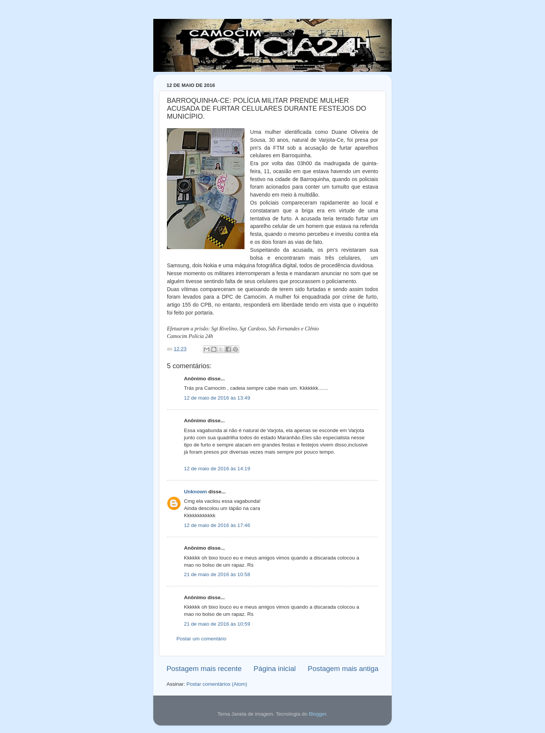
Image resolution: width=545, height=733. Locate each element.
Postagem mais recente (204, 669)
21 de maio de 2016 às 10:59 (217, 624)
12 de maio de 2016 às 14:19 (217, 468)
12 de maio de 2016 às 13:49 (217, 398)
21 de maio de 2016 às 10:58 (217, 574)
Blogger (317, 714)
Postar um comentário (201, 639)
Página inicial (275, 669)
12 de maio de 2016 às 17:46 (217, 525)
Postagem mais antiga (343, 669)
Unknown (195, 491)
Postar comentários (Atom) (217, 684)
